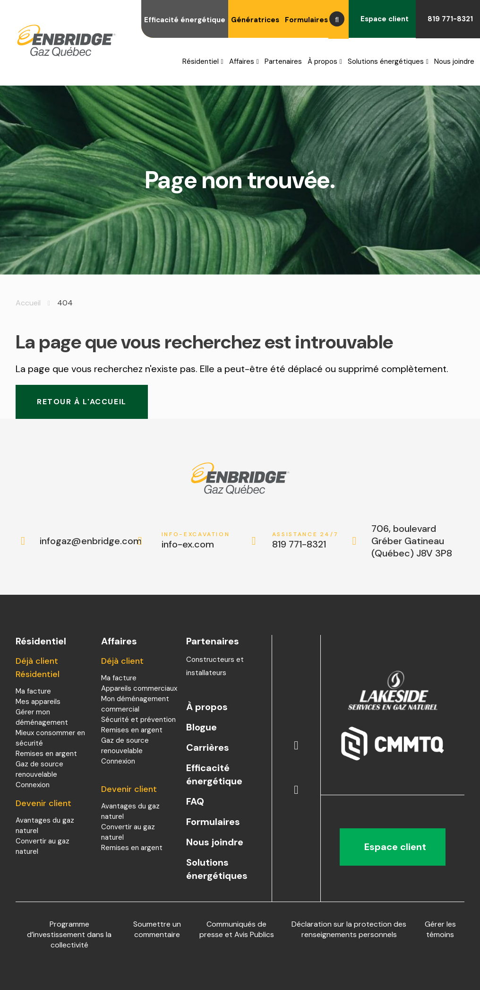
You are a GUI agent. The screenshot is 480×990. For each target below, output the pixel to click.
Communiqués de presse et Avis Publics (236, 929)
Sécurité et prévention (138, 719)
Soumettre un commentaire (157, 929)
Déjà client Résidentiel (38, 667)
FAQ (195, 801)
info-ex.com (196, 540)
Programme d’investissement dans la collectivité (69, 934)
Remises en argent (46, 753)
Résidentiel (200, 61)
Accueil (28, 303)
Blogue (201, 727)
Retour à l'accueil (82, 402)
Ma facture (33, 691)
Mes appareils (38, 701)
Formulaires (306, 20)
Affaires (241, 61)
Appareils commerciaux (139, 688)
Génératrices (255, 20)
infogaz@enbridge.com (81, 541)
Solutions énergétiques (386, 61)
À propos (322, 61)
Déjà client (122, 661)
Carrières (207, 747)
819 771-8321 (448, 19)
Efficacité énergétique (184, 20)
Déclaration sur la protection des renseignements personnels (348, 929)
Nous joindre (454, 61)
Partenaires (283, 61)
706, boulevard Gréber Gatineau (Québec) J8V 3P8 (411, 540)
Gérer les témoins (440, 929)
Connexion (33, 785)
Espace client (382, 19)
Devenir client (43, 803)
